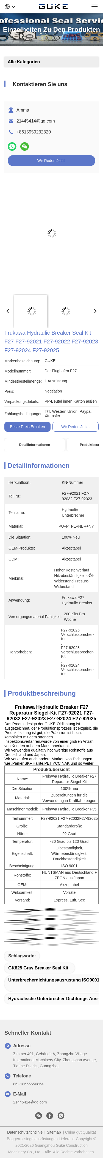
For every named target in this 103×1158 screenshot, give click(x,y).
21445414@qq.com (35, 121)
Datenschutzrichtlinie (25, 1132)
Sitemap (54, 1132)
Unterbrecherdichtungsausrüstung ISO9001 (53, 980)
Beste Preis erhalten (27, 427)
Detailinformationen (34, 445)
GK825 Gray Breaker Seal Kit (38, 968)
